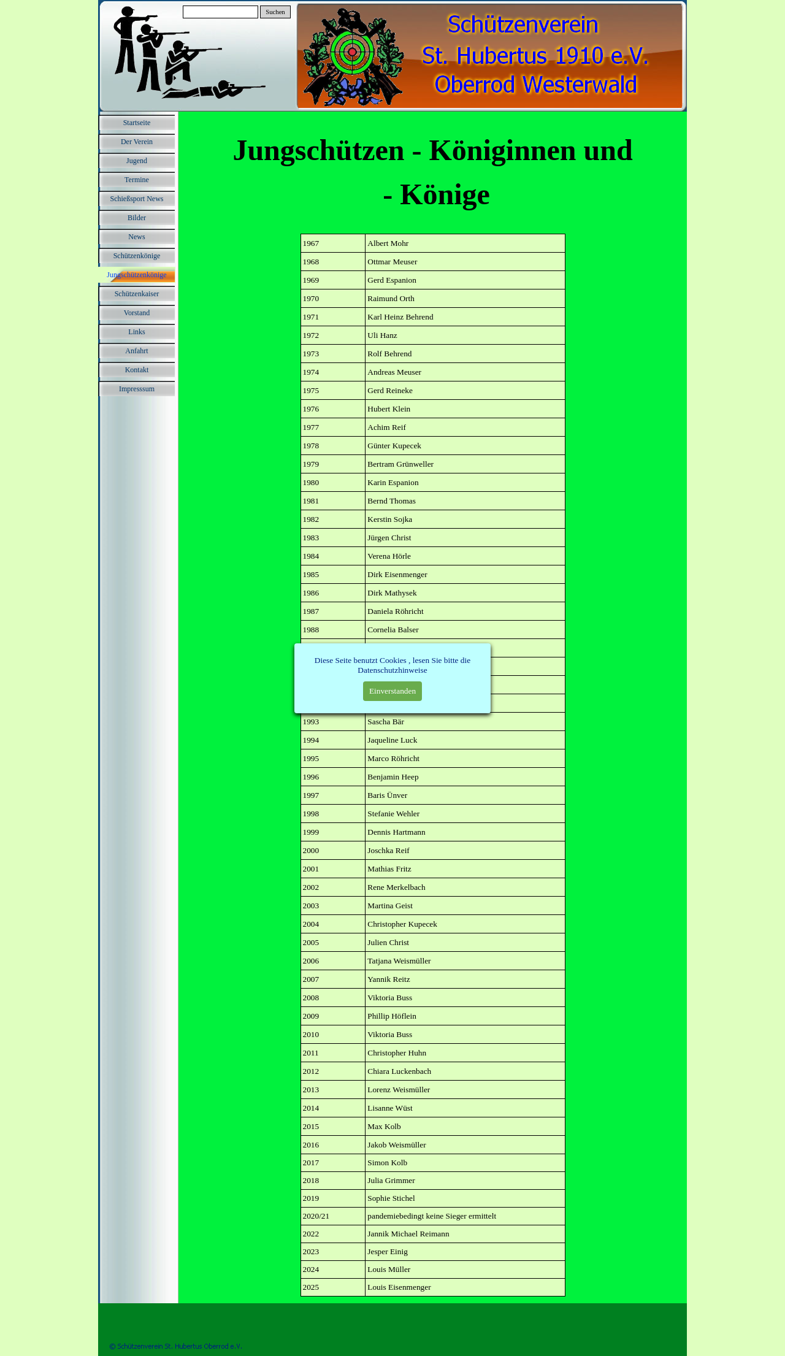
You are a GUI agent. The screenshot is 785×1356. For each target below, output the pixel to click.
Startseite (137, 122)
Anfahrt (136, 351)
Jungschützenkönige (136, 274)
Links (136, 332)
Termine (136, 179)
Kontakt (137, 370)
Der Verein (137, 141)
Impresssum (137, 389)
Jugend (136, 160)
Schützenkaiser (137, 293)
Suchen (275, 12)
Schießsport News (137, 198)
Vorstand (137, 312)
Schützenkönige (137, 255)
